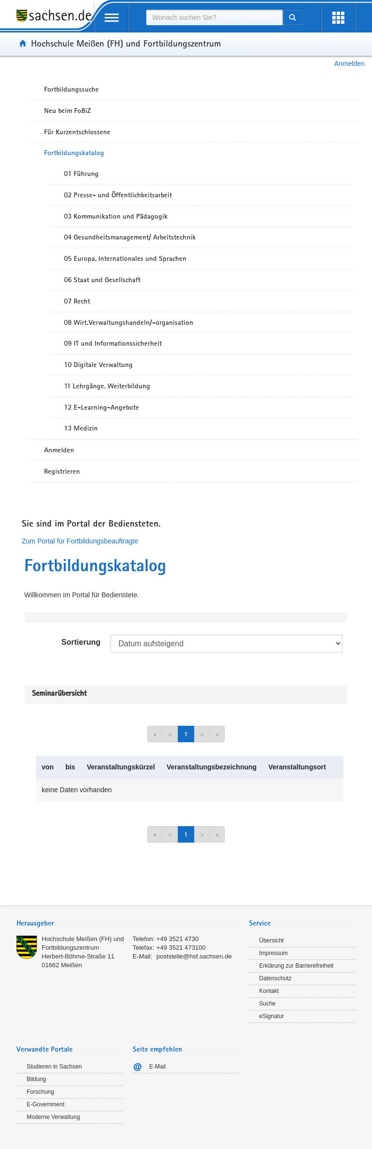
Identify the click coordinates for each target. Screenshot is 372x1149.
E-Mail (157, 1066)
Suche (267, 1003)
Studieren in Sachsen (54, 1066)
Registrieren (62, 471)
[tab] (127, 924)
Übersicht (271, 940)
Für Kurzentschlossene (77, 132)
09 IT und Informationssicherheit (113, 343)
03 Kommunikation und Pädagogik (116, 216)
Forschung (40, 1091)
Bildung (36, 1079)
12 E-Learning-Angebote (101, 407)
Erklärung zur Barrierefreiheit (296, 965)
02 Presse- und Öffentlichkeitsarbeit (118, 195)
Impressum (273, 953)
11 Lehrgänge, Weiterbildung (107, 386)
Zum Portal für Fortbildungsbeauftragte (80, 541)
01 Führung (81, 173)
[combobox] (214, 17)
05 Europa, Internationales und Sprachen (125, 258)
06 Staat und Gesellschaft (102, 279)
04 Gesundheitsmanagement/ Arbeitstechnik (130, 237)
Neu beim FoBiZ (67, 110)
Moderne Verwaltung (53, 1117)
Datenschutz (275, 978)
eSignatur (271, 1016)
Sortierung (81, 642)
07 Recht (77, 301)
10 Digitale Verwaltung (98, 364)
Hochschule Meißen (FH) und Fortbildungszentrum (126, 43)
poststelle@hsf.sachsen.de (194, 956)
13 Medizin (81, 428)
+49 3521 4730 (177, 938)
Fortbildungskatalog (74, 152)
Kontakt (269, 991)
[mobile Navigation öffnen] (111, 17)
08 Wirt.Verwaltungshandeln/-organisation (128, 322)
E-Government (45, 1104)
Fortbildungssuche (71, 89)
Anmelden (349, 63)
